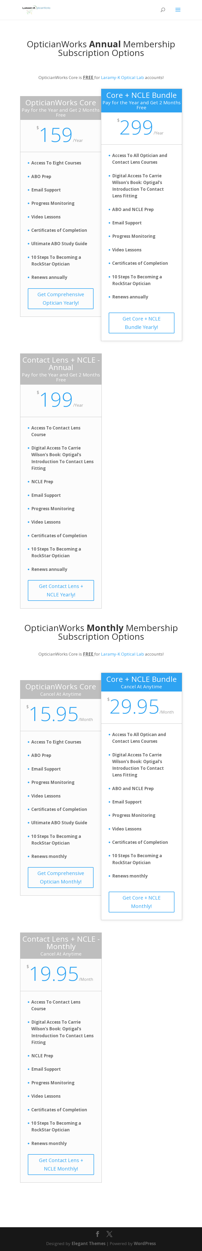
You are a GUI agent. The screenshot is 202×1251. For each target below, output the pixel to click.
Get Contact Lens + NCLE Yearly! (61, 590)
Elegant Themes (88, 1243)
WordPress (145, 1243)
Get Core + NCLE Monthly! (142, 901)
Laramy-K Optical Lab (122, 77)
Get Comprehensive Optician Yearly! (60, 298)
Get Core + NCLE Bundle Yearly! (142, 322)
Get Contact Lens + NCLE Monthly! (61, 1164)
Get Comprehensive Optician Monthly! (60, 877)
